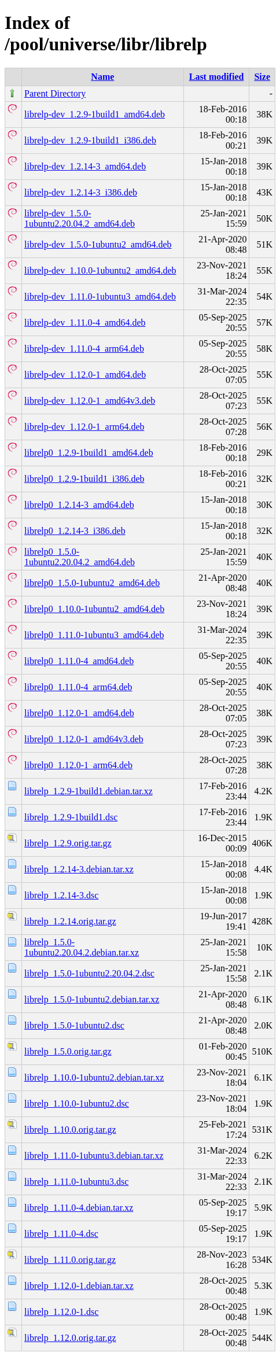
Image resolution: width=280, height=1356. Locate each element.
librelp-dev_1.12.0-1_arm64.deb (84, 427)
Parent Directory (55, 93)
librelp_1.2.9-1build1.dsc (70, 817)
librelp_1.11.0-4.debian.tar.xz (78, 1208)
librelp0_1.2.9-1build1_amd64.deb (88, 453)
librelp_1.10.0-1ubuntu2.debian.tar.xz (94, 1077)
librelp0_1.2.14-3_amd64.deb (79, 505)
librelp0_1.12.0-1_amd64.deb (79, 713)
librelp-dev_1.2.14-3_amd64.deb (85, 166)
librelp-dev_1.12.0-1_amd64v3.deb (89, 401)
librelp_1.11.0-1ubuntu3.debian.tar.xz (94, 1155)
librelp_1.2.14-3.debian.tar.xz (79, 869)
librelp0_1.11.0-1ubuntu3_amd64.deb (94, 635)
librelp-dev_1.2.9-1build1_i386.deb (90, 140)
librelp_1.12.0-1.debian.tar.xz (79, 1286)
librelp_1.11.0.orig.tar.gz (70, 1260)
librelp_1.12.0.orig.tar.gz (70, 1338)
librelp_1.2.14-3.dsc (61, 895)
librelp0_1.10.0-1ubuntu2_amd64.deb (94, 609)
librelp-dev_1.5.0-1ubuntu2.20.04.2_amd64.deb (79, 218)
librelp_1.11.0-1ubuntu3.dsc (76, 1181)
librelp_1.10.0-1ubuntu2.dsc (76, 1103)
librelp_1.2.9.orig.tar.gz (68, 843)
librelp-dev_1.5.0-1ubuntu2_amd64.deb (98, 244)
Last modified (216, 77)
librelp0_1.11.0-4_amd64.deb (79, 661)
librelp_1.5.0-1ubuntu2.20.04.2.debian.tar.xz (81, 947)
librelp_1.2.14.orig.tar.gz (70, 921)
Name (102, 77)
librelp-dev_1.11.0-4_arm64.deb (84, 348)
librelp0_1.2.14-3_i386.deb (75, 531)
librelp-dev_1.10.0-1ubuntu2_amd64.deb (100, 270)
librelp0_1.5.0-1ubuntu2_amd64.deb (92, 583)
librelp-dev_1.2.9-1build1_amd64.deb (94, 114)
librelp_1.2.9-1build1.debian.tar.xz (88, 791)
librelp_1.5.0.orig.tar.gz (68, 1051)
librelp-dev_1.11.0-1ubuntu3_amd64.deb (100, 296)
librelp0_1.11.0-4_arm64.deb (78, 687)
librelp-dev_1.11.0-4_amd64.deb (85, 322)
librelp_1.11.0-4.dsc (61, 1234)
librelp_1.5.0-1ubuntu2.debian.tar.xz (91, 999)
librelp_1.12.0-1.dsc (61, 1312)
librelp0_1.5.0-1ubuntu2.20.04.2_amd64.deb (79, 557)
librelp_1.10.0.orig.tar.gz (70, 1129)
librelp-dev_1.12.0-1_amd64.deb (85, 374)
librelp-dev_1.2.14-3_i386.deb (80, 192)
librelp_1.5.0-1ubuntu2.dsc (74, 1025)
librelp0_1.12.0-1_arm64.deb (78, 765)
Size (262, 77)
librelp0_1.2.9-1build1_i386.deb (84, 479)
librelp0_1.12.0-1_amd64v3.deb (83, 739)
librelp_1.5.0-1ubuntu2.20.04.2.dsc (89, 973)
